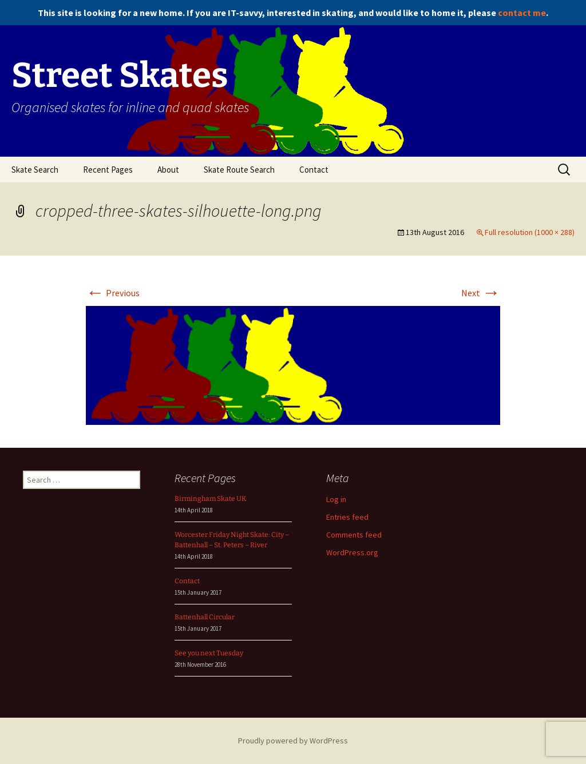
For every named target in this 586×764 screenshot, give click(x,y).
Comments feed (354, 535)
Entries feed (347, 517)
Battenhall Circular (205, 617)
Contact (313, 169)
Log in (336, 499)
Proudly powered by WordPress (293, 740)
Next (480, 293)
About (168, 169)
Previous (113, 293)
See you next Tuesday (209, 653)
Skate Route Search (239, 169)
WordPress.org (352, 552)
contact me (522, 12)
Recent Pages (108, 169)
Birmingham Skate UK (211, 499)
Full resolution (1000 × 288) (530, 232)
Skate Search (34, 169)
